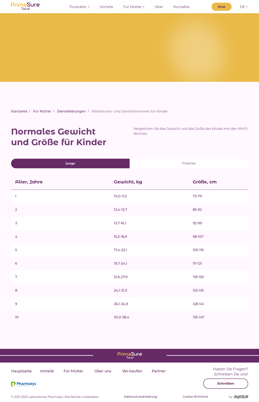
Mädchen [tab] (189, 163)
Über (159, 8)
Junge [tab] (70, 163)
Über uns (102, 371)
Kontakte (181, 8)
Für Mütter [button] (132, 8)
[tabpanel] (129, 260)
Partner (159, 371)
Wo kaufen (132, 371)
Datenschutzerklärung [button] (140, 397)
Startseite (19, 111)
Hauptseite (21, 371)
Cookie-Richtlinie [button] (195, 397)
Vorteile (106, 8)
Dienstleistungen (71, 111)
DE (242, 8)
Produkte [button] (78, 8)
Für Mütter (42, 111)
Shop (221, 8)
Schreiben (225, 383)
